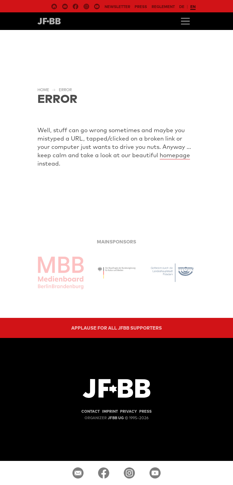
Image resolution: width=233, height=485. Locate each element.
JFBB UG (104, 417)
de (181, 6)
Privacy (128, 411)
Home (43, 89)
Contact (90, 411)
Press (141, 6)
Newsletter (117, 6)
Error (65, 89)
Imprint (110, 411)
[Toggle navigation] (185, 21)
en (193, 6)
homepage (175, 155)
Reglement (163, 6)
